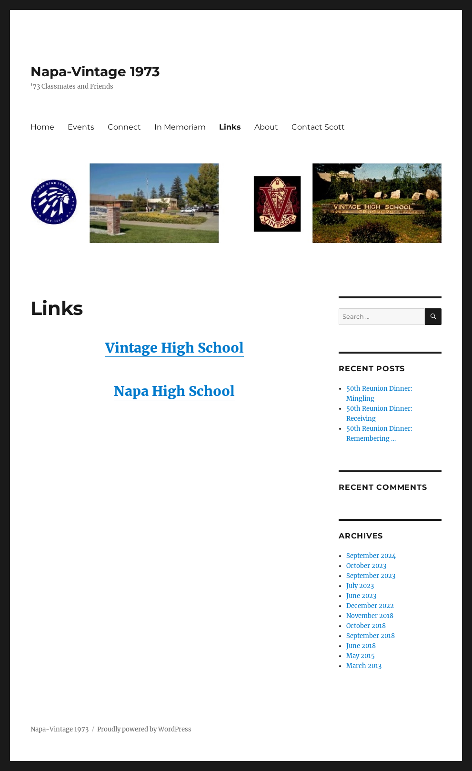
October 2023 (366, 566)
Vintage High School (174, 347)
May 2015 (360, 656)
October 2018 (366, 626)
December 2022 (370, 606)
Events (81, 127)
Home (42, 127)
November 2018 (369, 616)
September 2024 (371, 556)
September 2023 (370, 576)
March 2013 (364, 666)
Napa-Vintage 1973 (95, 71)
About (266, 127)
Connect (124, 127)
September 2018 (370, 636)
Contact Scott (318, 127)
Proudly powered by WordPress (144, 729)
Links (230, 127)
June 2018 (361, 646)
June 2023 (361, 596)
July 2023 (360, 586)
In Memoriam (180, 127)
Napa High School (174, 391)
